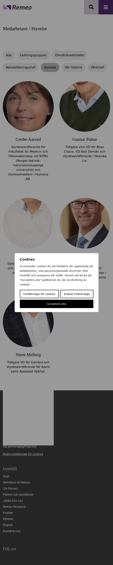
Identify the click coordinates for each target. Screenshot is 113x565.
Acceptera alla (56, 303)
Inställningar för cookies (39, 294)
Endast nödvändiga (77, 294)
